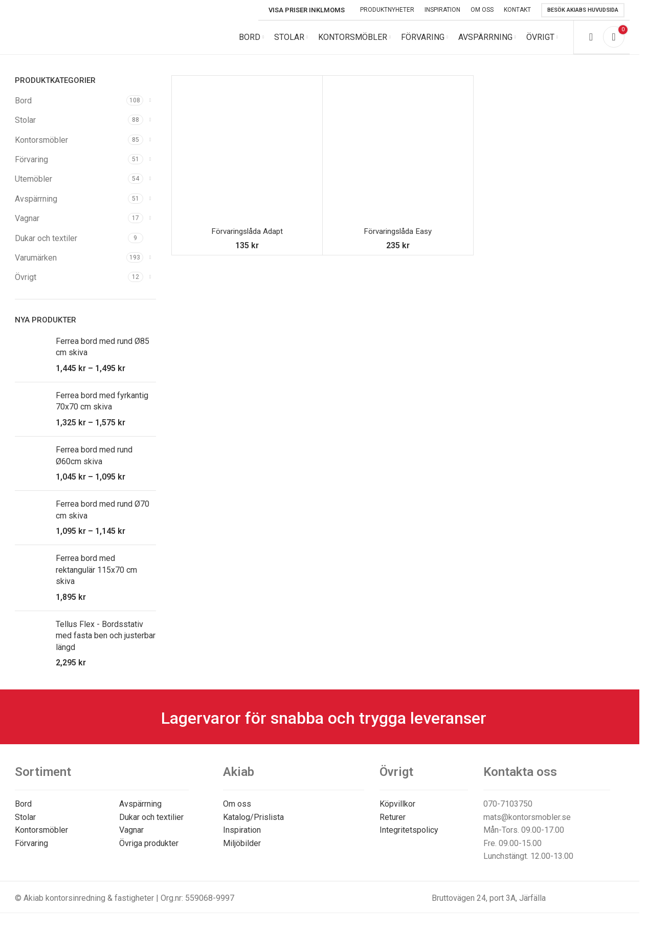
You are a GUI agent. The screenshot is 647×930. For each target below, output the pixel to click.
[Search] (591, 41)
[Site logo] (84, 40)
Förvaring (31, 166)
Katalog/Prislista (253, 824)
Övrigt (25, 285)
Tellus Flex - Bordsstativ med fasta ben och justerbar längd (105, 642)
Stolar (25, 127)
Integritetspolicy (409, 837)
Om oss (237, 811)
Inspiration (242, 837)
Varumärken (36, 265)
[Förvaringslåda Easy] (398, 158)
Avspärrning (36, 206)
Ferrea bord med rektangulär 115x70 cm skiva (96, 577)
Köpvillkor (397, 811)
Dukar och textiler (46, 245)
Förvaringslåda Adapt (247, 238)
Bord (23, 108)
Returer (393, 824)
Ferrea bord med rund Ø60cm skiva (94, 462)
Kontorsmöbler (41, 147)
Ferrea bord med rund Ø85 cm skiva (102, 353)
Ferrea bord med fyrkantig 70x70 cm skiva (102, 408)
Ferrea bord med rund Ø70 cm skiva (102, 516)
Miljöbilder (242, 850)
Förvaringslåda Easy (398, 238)
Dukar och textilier (151, 824)
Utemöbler (33, 186)
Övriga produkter (149, 850)
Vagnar (27, 225)
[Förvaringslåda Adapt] (247, 158)
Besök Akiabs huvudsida (582, 10)
